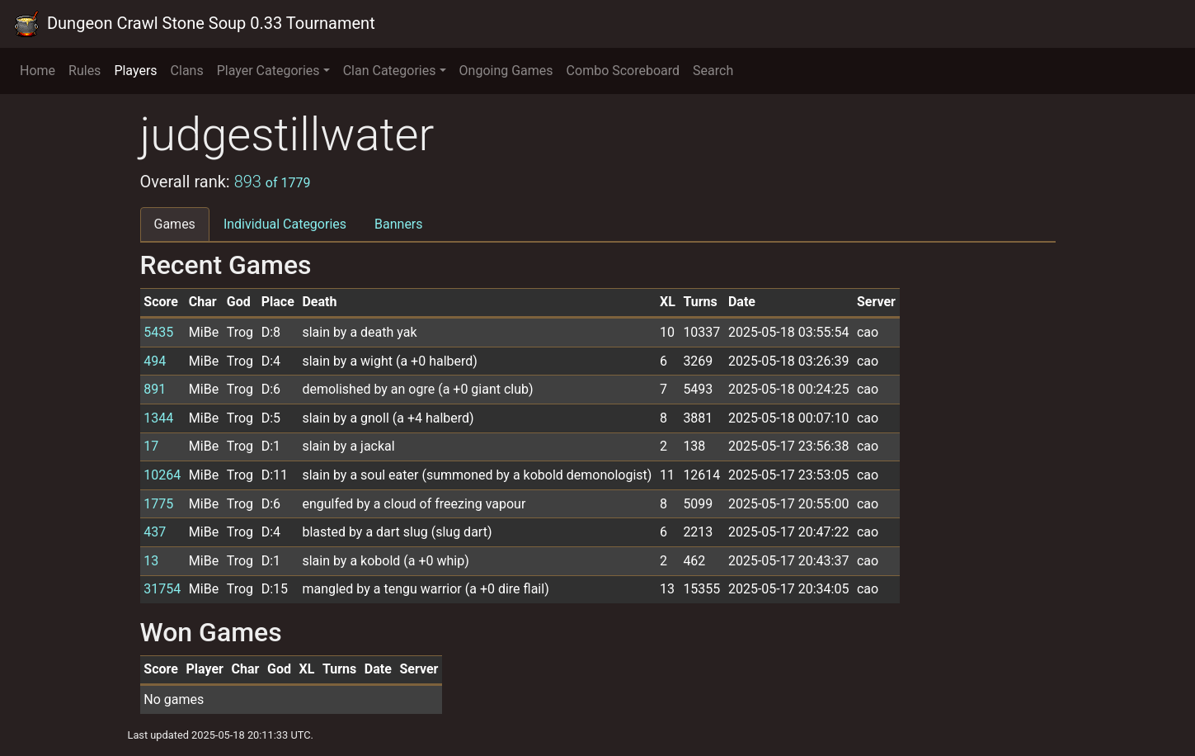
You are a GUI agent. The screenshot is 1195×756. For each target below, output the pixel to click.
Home (37, 70)
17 (150, 446)
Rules (84, 70)
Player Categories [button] (268, 70)
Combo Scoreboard (623, 70)
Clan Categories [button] (389, 70)
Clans (187, 70)
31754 (162, 589)
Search (713, 70)
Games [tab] (174, 224)
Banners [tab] (398, 224)
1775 (158, 504)
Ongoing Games (506, 70)
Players (135, 70)
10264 (162, 475)
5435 (158, 332)
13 (150, 561)
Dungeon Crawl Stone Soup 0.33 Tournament (194, 24)
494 (154, 361)
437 (154, 532)
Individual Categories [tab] (284, 224)
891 (154, 389)
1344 (158, 418)
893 (272, 181)
